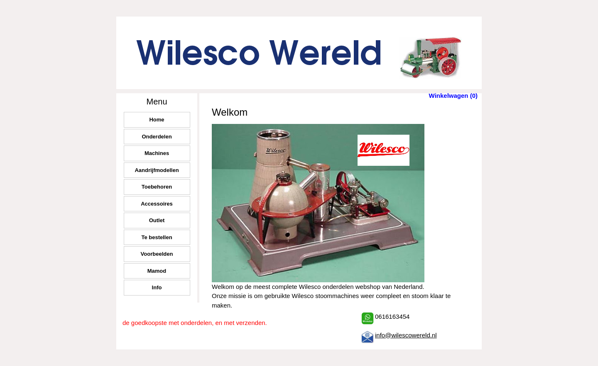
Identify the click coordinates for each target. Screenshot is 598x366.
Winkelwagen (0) (453, 95)
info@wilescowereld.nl (406, 335)
